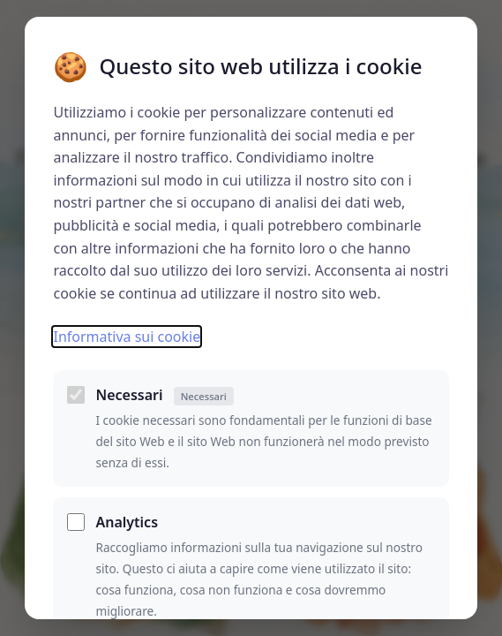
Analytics (126, 522)
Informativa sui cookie (126, 336)
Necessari (164, 395)
